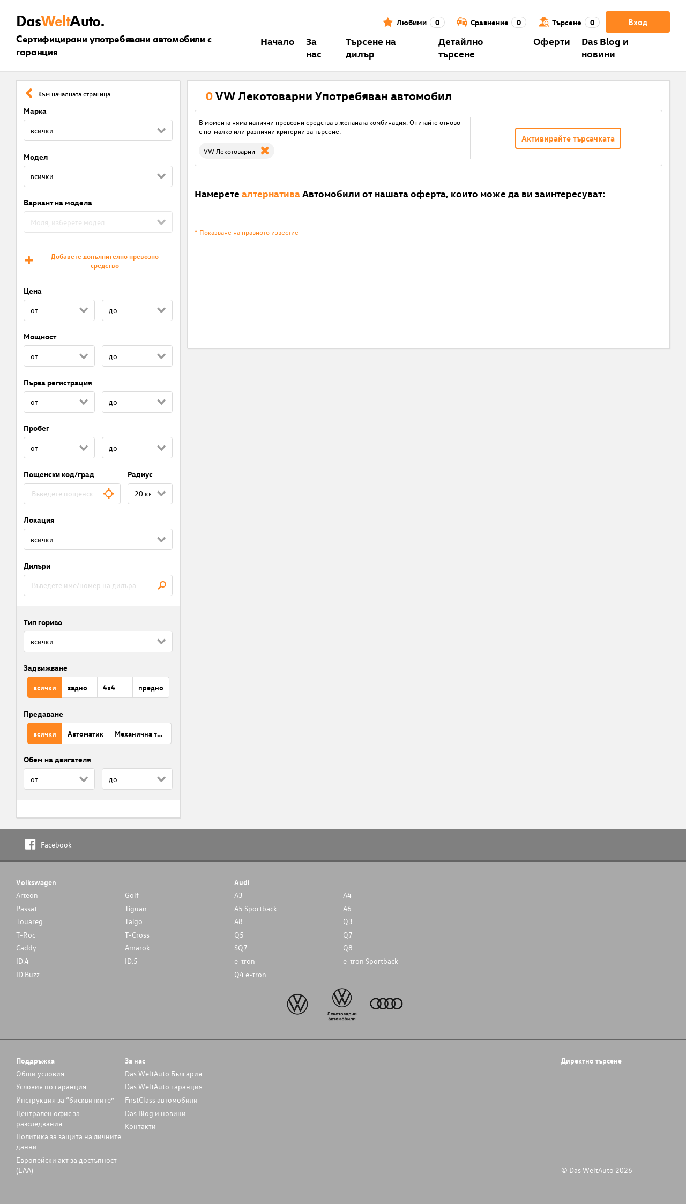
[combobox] (72, 493)
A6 (347, 908)
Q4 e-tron (250, 974)
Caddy (26, 947)
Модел (36, 157)
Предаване (43, 714)
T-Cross (137, 935)
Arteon (27, 895)
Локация (39, 520)
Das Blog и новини (605, 47)
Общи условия (40, 1073)
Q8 (348, 947)
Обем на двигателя (57, 759)
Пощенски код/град (59, 474)
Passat (26, 908)
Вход (637, 22)
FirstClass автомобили (161, 1100)
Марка (35, 111)
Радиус (140, 474)
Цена (33, 291)
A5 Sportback (255, 908)
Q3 (348, 921)
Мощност (40, 336)
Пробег (36, 428)
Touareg (29, 921)
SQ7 (241, 947)
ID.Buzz (28, 974)
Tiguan (136, 908)
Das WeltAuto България (163, 1073)
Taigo (134, 921)
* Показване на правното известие (247, 231)
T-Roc (25, 935)
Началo (277, 41)
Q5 (239, 935)
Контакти (140, 1126)
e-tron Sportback (370, 961)
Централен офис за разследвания (48, 1118)
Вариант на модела (58, 202)
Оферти (551, 41)
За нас (314, 47)
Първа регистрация (58, 382)
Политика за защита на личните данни (68, 1141)
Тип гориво (43, 622)
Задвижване (46, 668)
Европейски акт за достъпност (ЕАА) (66, 1165)
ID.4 (22, 961)
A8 (238, 921)
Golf (132, 895)
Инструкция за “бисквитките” (65, 1100)
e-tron (244, 961)
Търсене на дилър (371, 47)
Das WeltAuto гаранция (164, 1086)
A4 (347, 895)
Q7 (348, 935)
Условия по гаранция (51, 1086)
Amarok (137, 947)
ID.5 (131, 961)
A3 (238, 895)
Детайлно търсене (460, 47)
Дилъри (37, 566)
